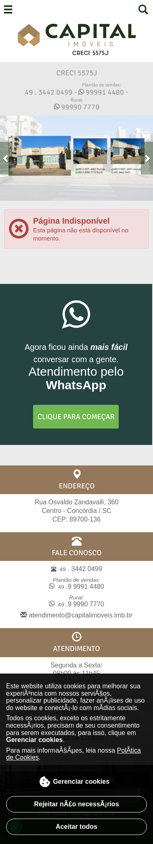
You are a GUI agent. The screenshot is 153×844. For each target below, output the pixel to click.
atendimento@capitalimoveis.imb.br (76, 615)
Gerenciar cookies (74, 781)
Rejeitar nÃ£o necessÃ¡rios (76, 804)
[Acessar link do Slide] (76, 158)
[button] (6, 158)
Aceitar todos (76, 826)
